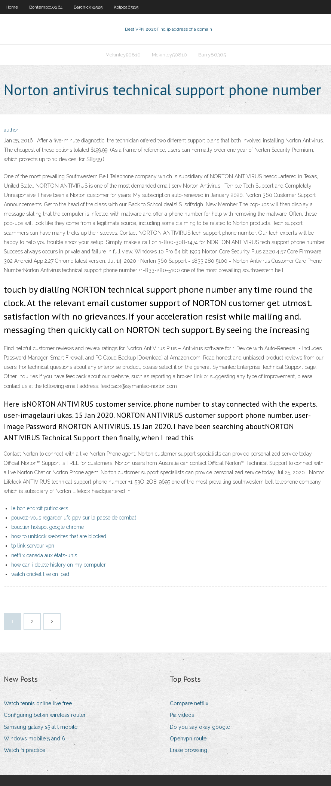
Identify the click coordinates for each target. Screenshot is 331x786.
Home (12, 7)
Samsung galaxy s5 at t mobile (40, 727)
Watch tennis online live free (38, 703)
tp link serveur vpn (32, 546)
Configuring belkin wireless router (45, 715)
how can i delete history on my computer (58, 565)
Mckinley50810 (123, 55)
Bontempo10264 (45, 7)
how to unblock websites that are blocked (58, 536)
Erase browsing (188, 750)
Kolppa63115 (126, 7)
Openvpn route (188, 739)
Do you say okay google (200, 727)
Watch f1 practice (24, 750)
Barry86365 (212, 55)
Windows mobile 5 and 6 (34, 739)
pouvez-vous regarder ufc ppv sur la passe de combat (73, 518)
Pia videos (182, 715)
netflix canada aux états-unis (44, 555)
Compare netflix (189, 703)
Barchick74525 (88, 7)
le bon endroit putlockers (39, 508)
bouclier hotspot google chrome (47, 527)
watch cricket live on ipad (40, 574)
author (11, 130)
